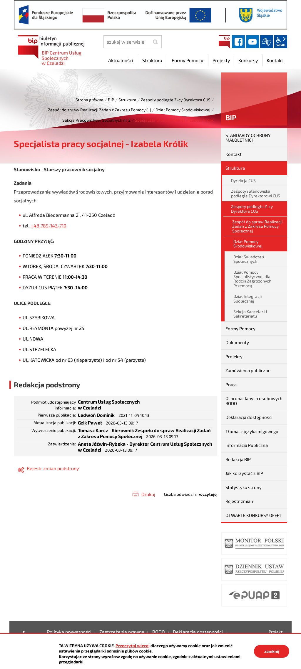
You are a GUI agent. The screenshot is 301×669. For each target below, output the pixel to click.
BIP (224, 41)
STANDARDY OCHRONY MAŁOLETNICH (248, 138)
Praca (231, 384)
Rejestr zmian (239, 501)
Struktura (127, 99)
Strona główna (89, 99)
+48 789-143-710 (48, 225)
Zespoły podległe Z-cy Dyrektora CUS (175, 99)
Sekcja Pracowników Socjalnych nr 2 (96, 120)
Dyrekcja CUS (243, 180)
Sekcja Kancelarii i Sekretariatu (250, 313)
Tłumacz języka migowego (251, 431)
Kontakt (233, 154)
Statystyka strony (243, 487)
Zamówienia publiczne (247, 370)
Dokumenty (237, 342)
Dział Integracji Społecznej (247, 298)
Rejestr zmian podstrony (53, 468)
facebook (238, 41)
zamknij (271, 651)
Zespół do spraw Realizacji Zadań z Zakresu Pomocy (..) (99, 109)
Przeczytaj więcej (133, 645)
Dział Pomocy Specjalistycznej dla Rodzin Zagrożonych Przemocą (252, 279)
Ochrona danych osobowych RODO (253, 401)
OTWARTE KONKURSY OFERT (253, 515)
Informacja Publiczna (246, 445)
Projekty (234, 356)
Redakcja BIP (238, 459)
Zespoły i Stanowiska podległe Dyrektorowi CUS (255, 193)
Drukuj (148, 494)
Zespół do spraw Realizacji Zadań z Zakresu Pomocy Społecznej (257, 226)
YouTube (252, 41)
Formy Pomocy (240, 328)
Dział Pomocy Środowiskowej (182, 109)
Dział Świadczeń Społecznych (248, 259)
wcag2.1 (280, 41)
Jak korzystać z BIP (244, 473)
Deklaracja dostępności (248, 417)
